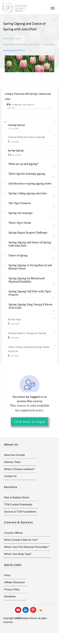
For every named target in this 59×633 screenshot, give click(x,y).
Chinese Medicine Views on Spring (26, 136)
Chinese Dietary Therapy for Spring (27, 333)
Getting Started (16, 124)
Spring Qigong (15, 150)
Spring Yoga (14, 319)
